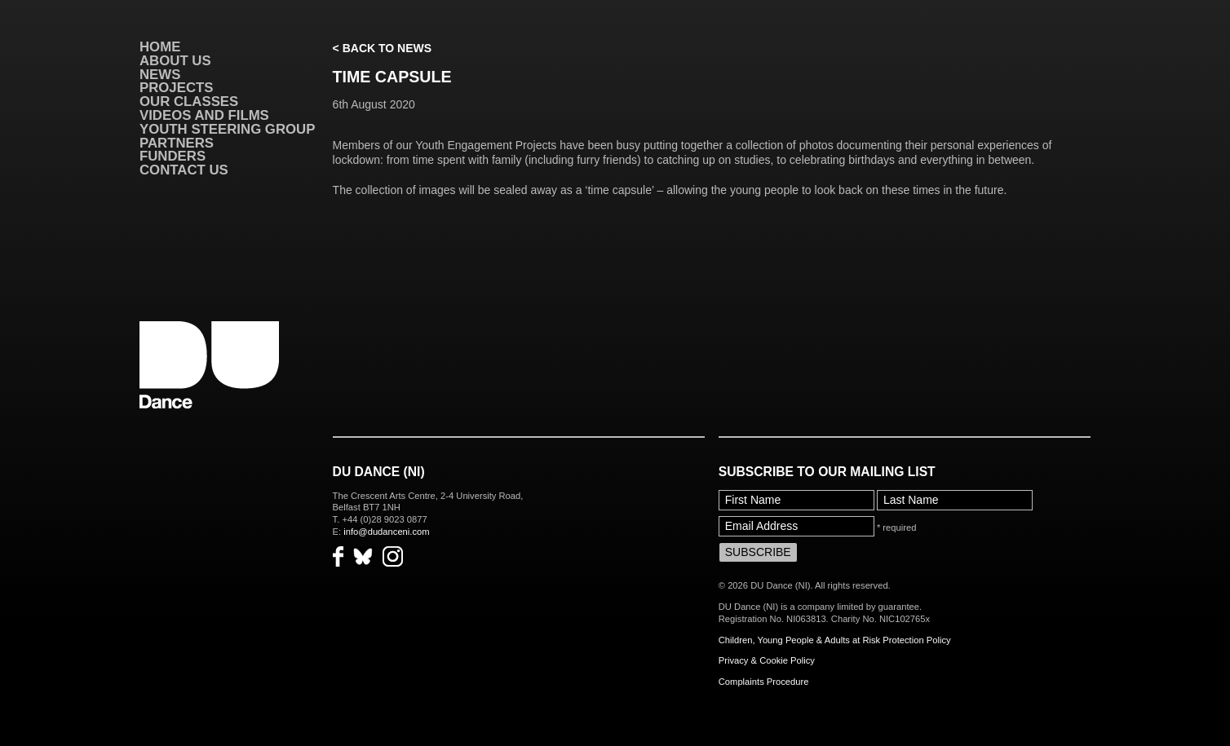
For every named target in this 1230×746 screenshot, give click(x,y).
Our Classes (188, 101)
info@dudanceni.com (386, 531)
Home (159, 47)
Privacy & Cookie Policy (767, 660)
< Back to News (382, 48)
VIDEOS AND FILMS (204, 115)
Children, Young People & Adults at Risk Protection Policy (835, 640)
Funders (172, 156)
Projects (176, 87)
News (159, 74)
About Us (175, 60)
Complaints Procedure (764, 681)
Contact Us (183, 170)
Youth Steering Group (227, 129)
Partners (176, 143)
